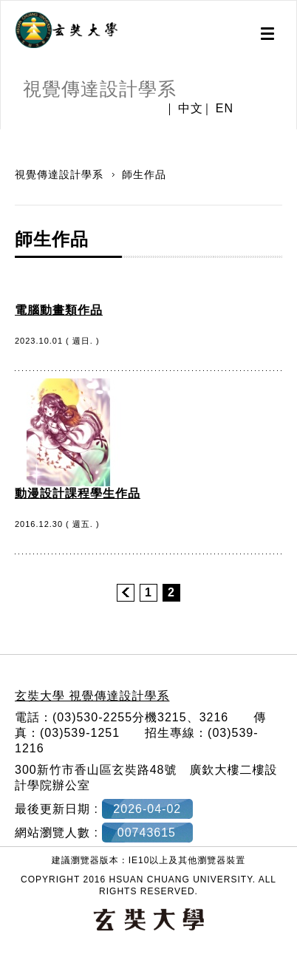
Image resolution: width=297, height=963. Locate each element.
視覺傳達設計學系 (61, 174)
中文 (190, 109)
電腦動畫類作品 (59, 310)
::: (5, 137)
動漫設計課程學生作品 (77, 493)
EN (224, 109)
